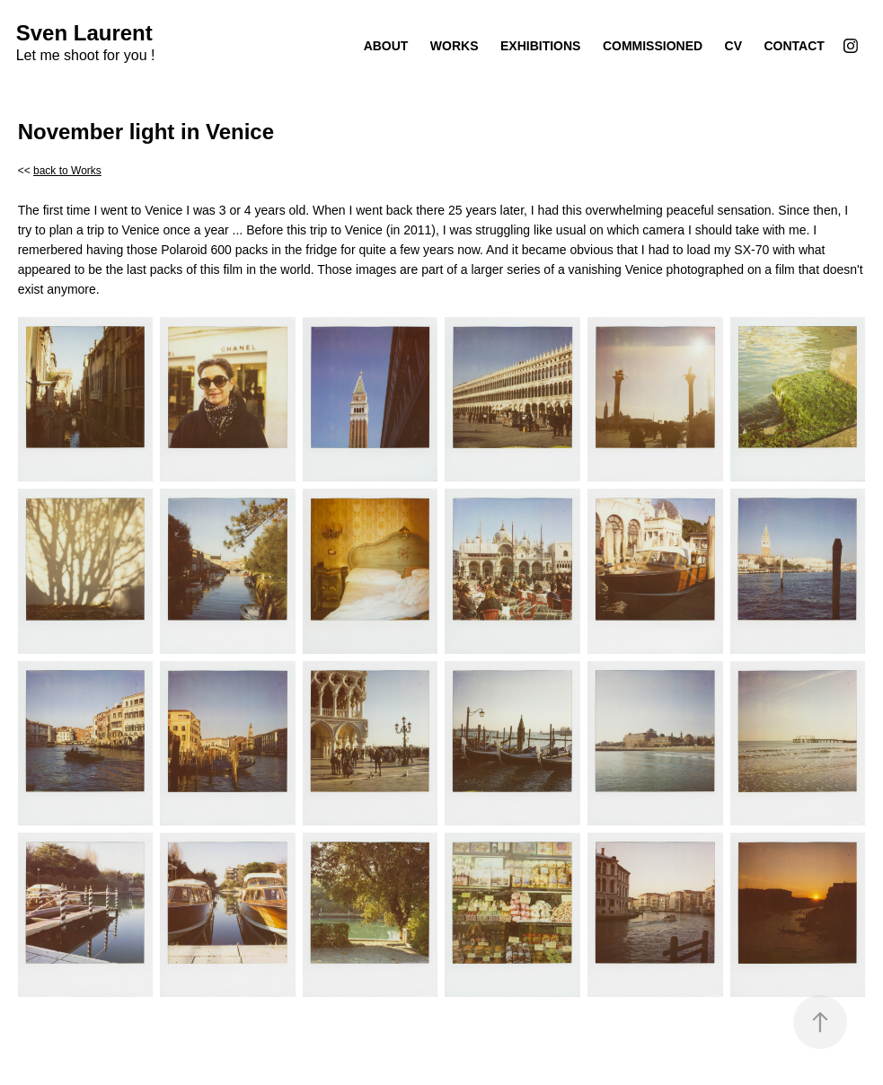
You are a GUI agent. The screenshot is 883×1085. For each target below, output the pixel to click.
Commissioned (652, 46)
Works (454, 46)
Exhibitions (540, 46)
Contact (794, 46)
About (386, 46)
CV (733, 46)
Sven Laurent (84, 33)
